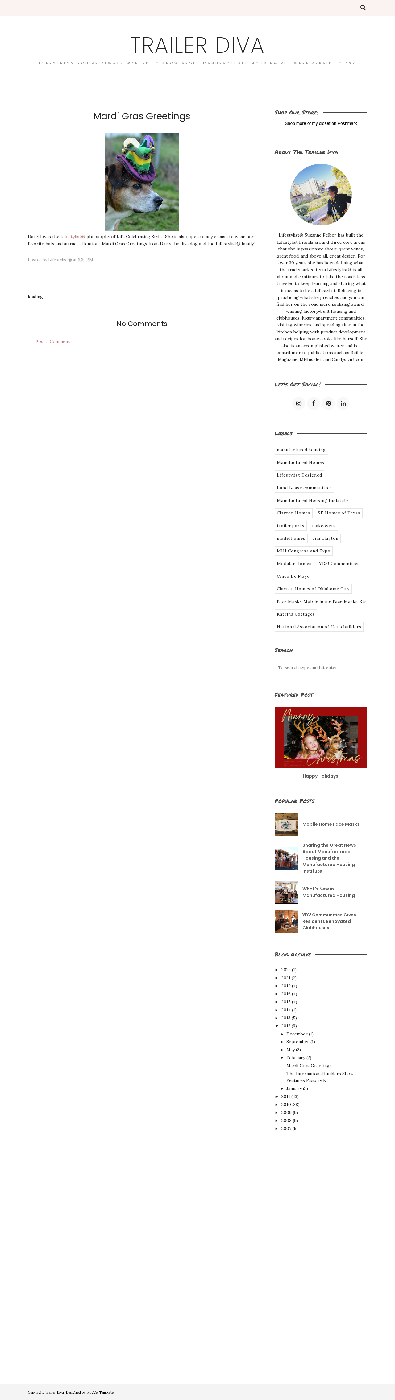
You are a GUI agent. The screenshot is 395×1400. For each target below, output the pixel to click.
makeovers (324, 525)
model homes (291, 538)
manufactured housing (301, 449)
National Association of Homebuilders (319, 627)
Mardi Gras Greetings (309, 1065)
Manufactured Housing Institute (313, 500)
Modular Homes (294, 563)
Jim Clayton (326, 538)
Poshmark (347, 123)
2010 (286, 1104)
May (290, 1049)
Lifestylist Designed (299, 475)
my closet (321, 123)
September (297, 1041)
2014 (286, 1010)
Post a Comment (52, 341)
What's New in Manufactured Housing (328, 892)
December (297, 1034)
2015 (286, 1002)
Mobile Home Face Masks (331, 824)
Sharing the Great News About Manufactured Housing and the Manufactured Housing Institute (329, 858)
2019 (286, 986)
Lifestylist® (72, 236)
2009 (286, 1112)
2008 (286, 1120)
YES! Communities (339, 563)
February (295, 1057)
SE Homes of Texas (339, 513)
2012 (285, 1026)
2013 (285, 1018)
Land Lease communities (304, 487)
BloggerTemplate (100, 1392)
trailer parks (291, 525)
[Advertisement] (299, 1243)
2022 (286, 970)
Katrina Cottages (296, 614)
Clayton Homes (293, 513)
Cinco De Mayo (293, 576)
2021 (285, 978)
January (294, 1088)
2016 (286, 994)
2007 (286, 1128)
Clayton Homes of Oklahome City (313, 589)
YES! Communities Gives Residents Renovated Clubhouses (329, 921)
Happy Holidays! (321, 776)
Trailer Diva (197, 45)
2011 (285, 1096)
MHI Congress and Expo (304, 551)
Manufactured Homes (300, 462)
